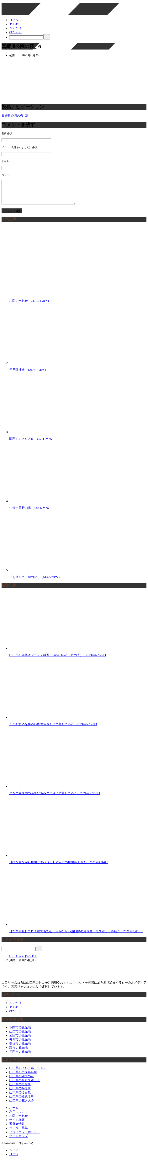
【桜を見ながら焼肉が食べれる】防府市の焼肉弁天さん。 (58, 866)
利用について (18, 1116)
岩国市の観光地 (20, 1040)
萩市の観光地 (18, 1052)
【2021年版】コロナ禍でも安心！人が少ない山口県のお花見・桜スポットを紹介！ (76, 936)
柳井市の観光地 (20, 1044)
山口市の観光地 (20, 1036)
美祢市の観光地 (20, 1048)
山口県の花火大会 (21, 1105)
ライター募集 (18, 1132)
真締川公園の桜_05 (15, 115)
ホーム (13, 1112)
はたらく (15, 32)
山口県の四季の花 (21, 1080)
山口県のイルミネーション (27, 1072)
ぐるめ (13, 24)
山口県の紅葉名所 (21, 1101)
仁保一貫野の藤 (30, 512)
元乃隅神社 (28, 374)
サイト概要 (17, 1124)
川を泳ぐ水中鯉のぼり (35, 581)
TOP (23, 960)
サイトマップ (18, 1140)
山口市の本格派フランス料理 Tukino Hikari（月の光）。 (57, 659)
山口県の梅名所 (20, 1093)
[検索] (26, 37)
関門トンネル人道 (32, 443)
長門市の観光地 (20, 1056)
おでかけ (15, 28)
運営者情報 (17, 1128)
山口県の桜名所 (20, 1089)
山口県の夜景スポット (24, 1084)
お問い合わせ (30, 305)
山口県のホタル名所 (23, 1076)
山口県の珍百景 (20, 1097)
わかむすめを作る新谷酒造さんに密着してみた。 (53, 728)
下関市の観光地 (20, 1032)
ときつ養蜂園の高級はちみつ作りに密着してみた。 (54, 797)
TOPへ (13, 19)
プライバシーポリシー (24, 1136)
